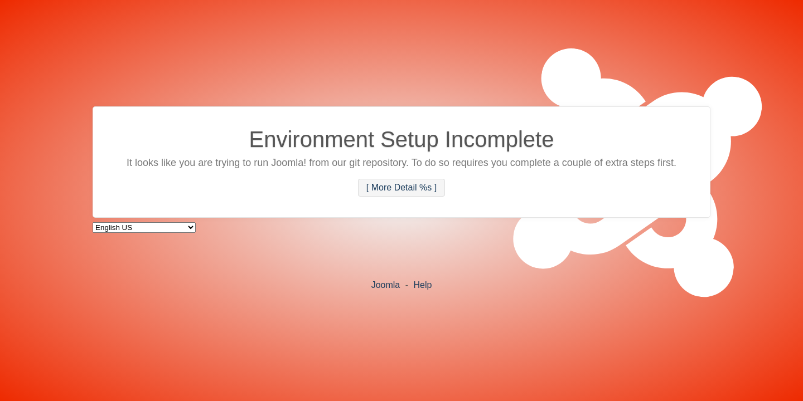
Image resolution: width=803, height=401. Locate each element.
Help (422, 285)
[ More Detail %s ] (401, 188)
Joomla (385, 285)
